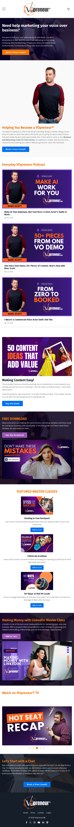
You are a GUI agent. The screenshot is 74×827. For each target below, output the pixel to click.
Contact (41, 813)
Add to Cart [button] (37, 530)
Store (33, 813)
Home (25, 813)
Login (48, 813)
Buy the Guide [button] (12, 403)
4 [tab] (40, 748)
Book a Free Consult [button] (16, 52)
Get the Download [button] (15, 435)
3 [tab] (37, 748)
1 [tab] (30, 748)
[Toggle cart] (68, 9)
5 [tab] (44, 748)
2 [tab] (33, 748)
